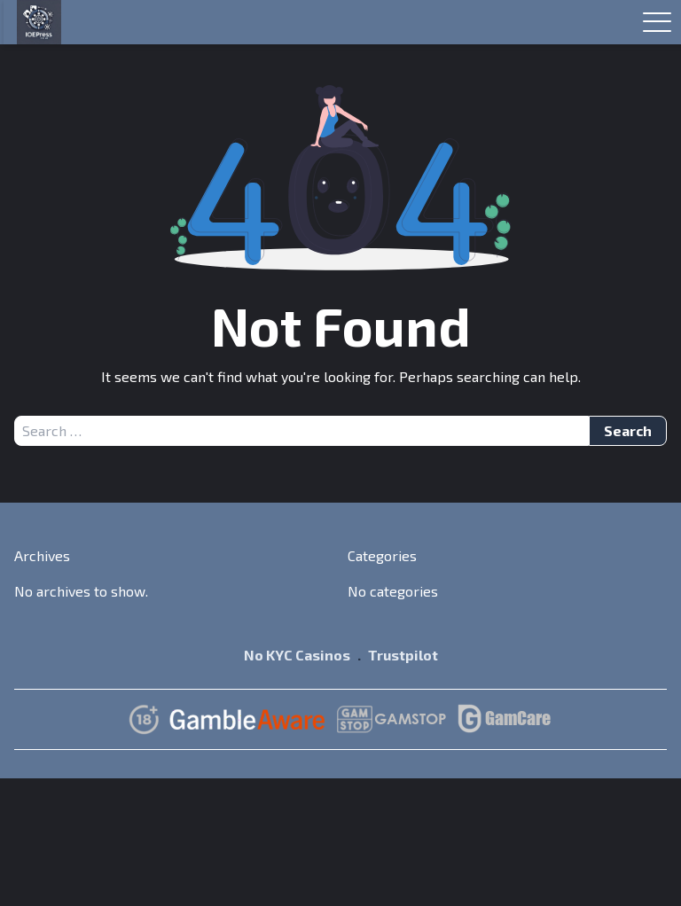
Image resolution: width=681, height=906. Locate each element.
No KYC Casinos (297, 654)
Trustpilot (403, 654)
